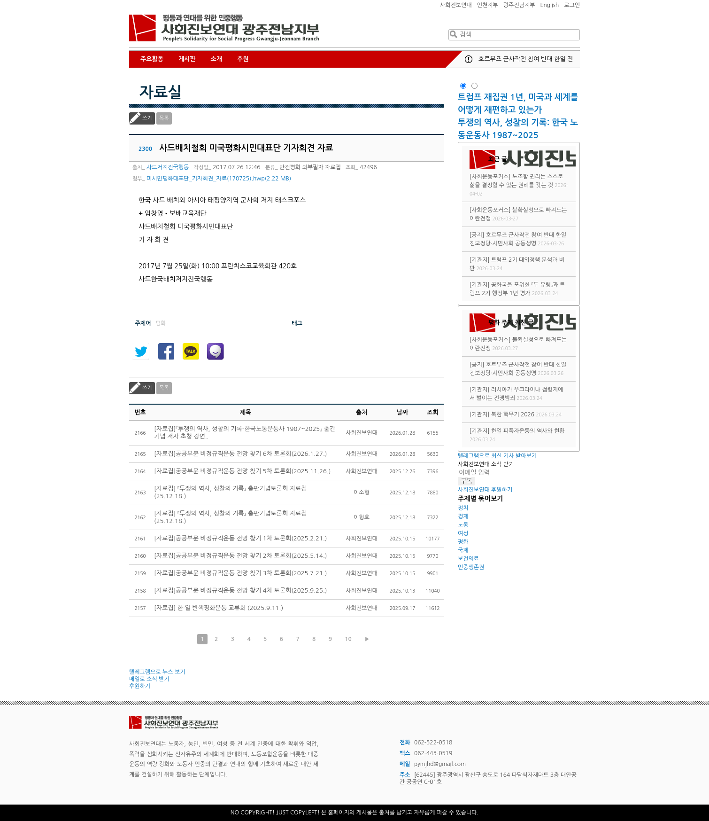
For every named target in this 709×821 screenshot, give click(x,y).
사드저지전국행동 (167, 167)
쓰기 (147, 118)
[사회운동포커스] (490, 177)
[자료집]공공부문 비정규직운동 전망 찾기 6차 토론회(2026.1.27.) (240, 454)
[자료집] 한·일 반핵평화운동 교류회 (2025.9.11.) (218, 608)
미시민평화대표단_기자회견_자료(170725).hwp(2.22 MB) (218, 178)
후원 (242, 59)
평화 (463, 542)
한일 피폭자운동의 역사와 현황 (528, 431)
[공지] (477, 235)
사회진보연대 (456, 5)
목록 (164, 118)
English (549, 5)
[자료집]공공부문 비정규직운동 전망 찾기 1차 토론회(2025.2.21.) (240, 538)
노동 (463, 525)
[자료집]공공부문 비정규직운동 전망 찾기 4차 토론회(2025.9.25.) (240, 590)
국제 (463, 550)
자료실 (160, 92)
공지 (468, 59)
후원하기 (139, 686)
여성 (463, 533)
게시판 (187, 59)
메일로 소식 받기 (149, 679)
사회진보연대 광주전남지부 (224, 28)
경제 (463, 516)
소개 (216, 59)
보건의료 (468, 559)
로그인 (572, 5)
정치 (463, 508)
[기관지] (480, 260)
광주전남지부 (519, 5)
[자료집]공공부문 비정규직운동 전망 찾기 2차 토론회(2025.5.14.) (240, 556)
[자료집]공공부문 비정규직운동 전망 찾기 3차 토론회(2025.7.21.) (240, 573)
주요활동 (151, 59)
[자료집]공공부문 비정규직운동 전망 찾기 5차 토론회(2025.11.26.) (242, 471)
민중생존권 (471, 567)
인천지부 (487, 5)
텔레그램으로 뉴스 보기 (157, 672)
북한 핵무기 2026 (512, 414)
